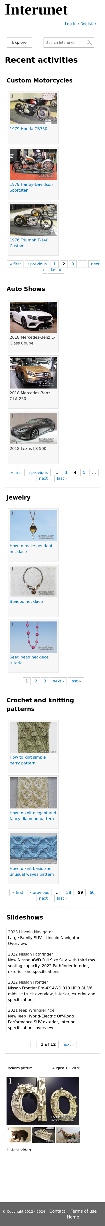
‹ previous (37, 264)
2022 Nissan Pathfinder (30, 954)
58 (68, 892)
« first (15, 264)
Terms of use (84, 1211)
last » (56, 270)
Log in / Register (80, 24)
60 (92, 892)
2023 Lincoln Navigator (30, 932)
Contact (58, 1211)
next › (45, 478)
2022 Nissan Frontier (28, 982)
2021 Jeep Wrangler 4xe (31, 1010)
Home (73, 1217)
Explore (19, 42)
